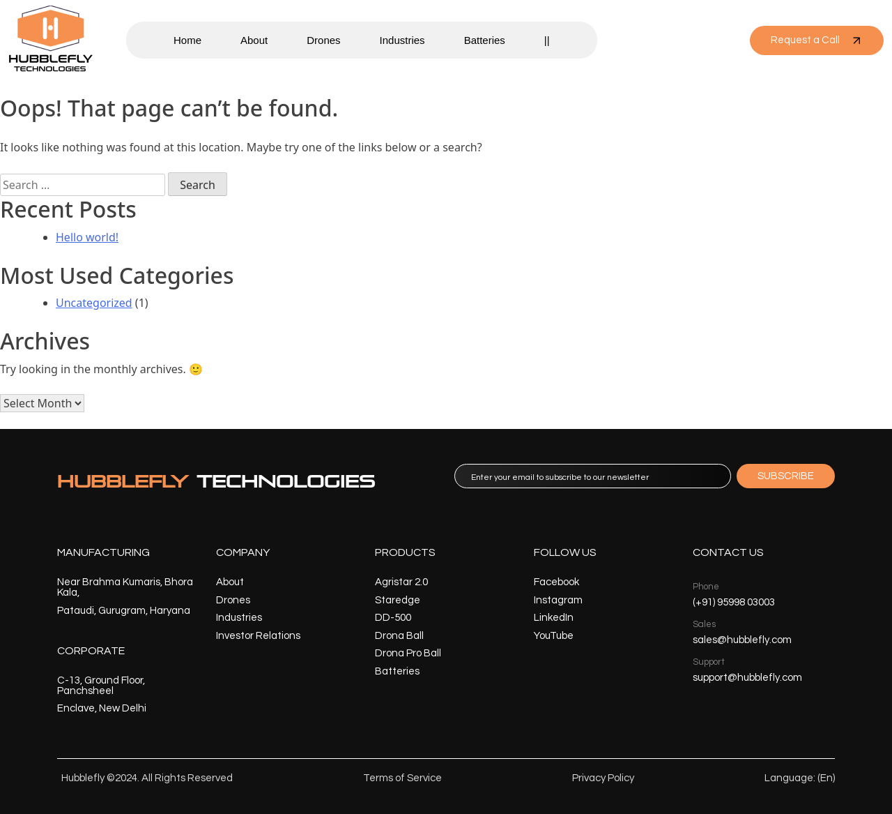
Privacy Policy (603, 778)
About (254, 40)
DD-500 (393, 617)
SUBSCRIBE (786, 476)
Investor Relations (258, 636)
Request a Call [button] (817, 40)
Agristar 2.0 (401, 582)
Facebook (556, 582)
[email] (592, 476)
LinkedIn (554, 617)
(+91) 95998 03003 (734, 602)
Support (709, 662)
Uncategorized (94, 302)
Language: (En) (799, 778)
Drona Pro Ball (408, 653)
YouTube (554, 636)
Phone (706, 586)
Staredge (397, 600)
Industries (402, 40)
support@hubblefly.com (747, 677)
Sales (704, 624)
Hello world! (87, 237)
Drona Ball (399, 636)
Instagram (558, 600)
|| (547, 40)
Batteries (484, 40)
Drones (323, 40)
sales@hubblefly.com (742, 640)
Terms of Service (402, 778)
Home (187, 40)
